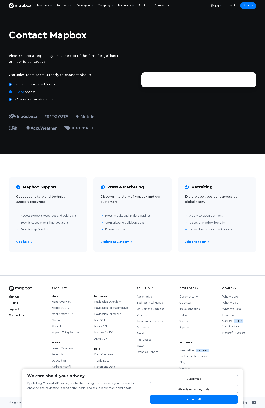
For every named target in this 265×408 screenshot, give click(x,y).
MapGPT (99, 320)
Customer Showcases (193, 356)
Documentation (189, 296)
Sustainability (230, 326)
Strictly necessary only (193, 390)
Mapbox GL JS (60, 308)
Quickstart (186, 302)
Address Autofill (62, 366)
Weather (142, 315)
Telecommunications (150, 321)
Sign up (248, 5)
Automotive (144, 296)
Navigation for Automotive (111, 308)
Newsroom (229, 315)
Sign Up (14, 296)
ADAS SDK (100, 338)
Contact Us (16, 315)
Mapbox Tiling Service (65, 332)
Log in (232, 5)
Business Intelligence (150, 302)
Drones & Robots (147, 352)
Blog (182, 362)
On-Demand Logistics (150, 309)
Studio (56, 320)
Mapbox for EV (103, 332)
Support (14, 309)
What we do (230, 302)
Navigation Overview (107, 301)
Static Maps (59, 326)
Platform (184, 315)
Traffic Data (101, 360)
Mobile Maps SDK (62, 314)
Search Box (59, 354)
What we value (232, 309)
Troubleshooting (189, 309)
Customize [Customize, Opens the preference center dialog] (193, 380)
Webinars (185, 368)
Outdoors (143, 327)
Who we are (230, 296)
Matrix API (100, 326)
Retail (140, 333)
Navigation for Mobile (107, 314)
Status (183, 321)
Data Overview (104, 354)
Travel (140, 346)
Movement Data (104, 366)
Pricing (19, 91)
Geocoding (59, 360)
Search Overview (62, 348)
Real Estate (144, 339)
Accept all (194, 401)
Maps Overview (61, 301)
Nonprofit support (233, 332)
